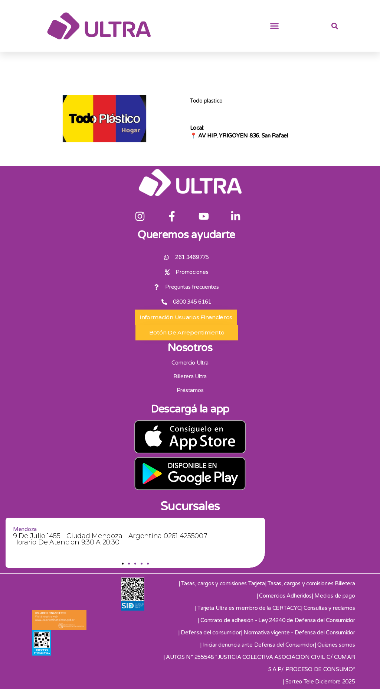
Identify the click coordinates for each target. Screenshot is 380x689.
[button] (275, 26)
